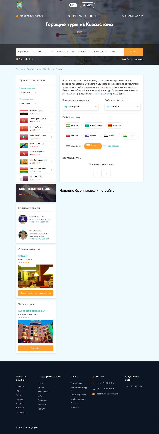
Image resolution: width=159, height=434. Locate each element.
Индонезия (73, 146)
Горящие (20, 386)
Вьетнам (72, 135)
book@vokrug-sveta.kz (31, 16)
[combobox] (25, 52)
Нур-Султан (50, 69)
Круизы (19, 399)
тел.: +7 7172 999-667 (39, 222)
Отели (31, 59)
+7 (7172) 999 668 (102, 94)
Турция (41, 409)
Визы (18, 395)
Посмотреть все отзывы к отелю (36, 293)
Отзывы (75, 403)
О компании (76, 383)
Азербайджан (93, 125)
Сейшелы (42, 400)
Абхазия (72, 125)
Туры (21, 59)
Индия (128, 135)
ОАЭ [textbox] (39, 52)
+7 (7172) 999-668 (105, 388)
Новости (75, 408)
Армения (114, 125)
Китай (41, 387)
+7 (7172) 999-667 (134, 16)
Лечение (20, 408)
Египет (109, 135)
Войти (87, 5)
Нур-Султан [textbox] (23, 52)
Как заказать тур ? (79, 388)
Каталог (20, 403)
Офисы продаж (78, 395)
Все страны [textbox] (25, 103)
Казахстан (21, 412)
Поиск (133, 52)
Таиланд (42, 404)
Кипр (61, 69)
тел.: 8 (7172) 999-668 (39, 239)
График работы (78, 399)
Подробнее (36, 348)
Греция (90, 135)
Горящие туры (34, 69)
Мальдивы (43, 391)
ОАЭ (40, 396)
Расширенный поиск (135, 59)
